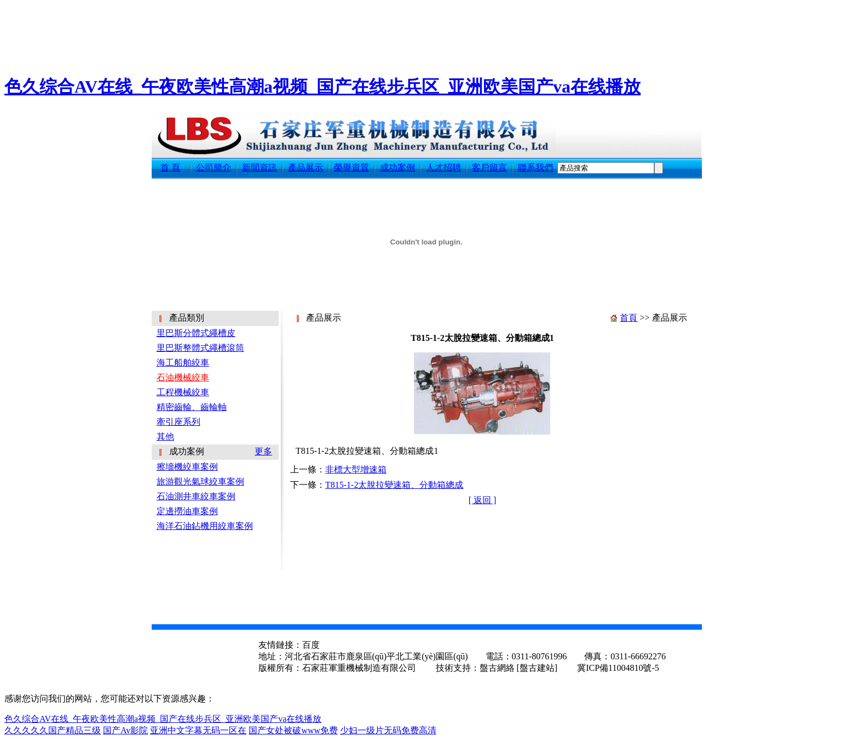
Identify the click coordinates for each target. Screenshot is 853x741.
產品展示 (305, 167)
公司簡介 (213, 167)
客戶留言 (489, 167)
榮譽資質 (351, 167)
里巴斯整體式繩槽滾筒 (200, 347)
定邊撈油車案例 (187, 511)
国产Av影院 (125, 730)
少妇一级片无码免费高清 (388, 730)
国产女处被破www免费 (293, 730)
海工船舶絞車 (183, 362)
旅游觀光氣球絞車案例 (200, 481)
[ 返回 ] (483, 500)
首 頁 (170, 167)
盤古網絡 (497, 667)
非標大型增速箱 (356, 469)
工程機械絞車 (183, 392)
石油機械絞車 (183, 377)
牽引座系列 (178, 421)
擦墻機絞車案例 (187, 466)
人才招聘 (443, 167)
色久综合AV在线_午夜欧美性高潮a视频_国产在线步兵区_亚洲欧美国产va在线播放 (322, 86)
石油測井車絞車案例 (196, 496)
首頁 (628, 317)
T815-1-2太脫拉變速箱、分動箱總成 (394, 484)
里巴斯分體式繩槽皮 (196, 333)
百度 (311, 644)
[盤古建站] (537, 667)
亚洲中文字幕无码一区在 (198, 730)
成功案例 (397, 167)
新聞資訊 (259, 167)
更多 (263, 451)
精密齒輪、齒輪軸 (192, 407)
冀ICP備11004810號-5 (617, 667)
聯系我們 (535, 167)
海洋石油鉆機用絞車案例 (205, 526)
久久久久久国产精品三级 (52, 730)
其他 (165, 436)
